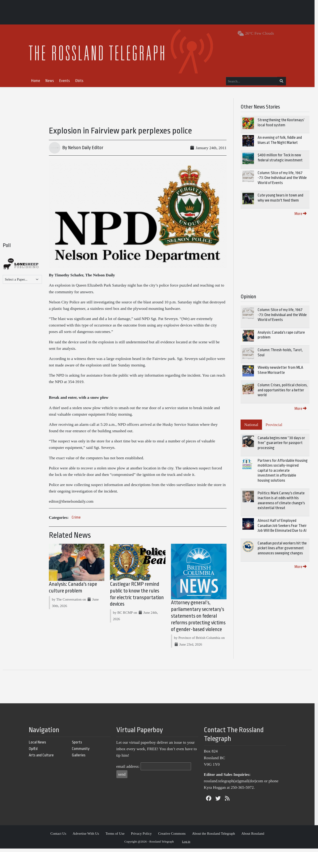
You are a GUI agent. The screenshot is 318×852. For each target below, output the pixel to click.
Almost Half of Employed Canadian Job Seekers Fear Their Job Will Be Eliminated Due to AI (285, 525)
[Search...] (253, 81)
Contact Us (60, 837)
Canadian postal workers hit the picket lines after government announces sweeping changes (285, 548)
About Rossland (254, 837)
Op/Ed (34, 752)
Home (37, 81)
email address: (129, 769)
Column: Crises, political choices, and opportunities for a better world (286, 390)
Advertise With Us (87, 837)
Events (66, 81)
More (304, 213)
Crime (76, 519)
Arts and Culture (42, 758)
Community (82, 752)
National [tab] (255, 424)
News (51, 81)
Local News (39, 745)
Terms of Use (116, 837)
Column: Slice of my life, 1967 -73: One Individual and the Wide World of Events (285, 178)
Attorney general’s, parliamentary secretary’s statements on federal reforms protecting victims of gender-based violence (200, 619)
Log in (188, 844)
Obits (81, 81)
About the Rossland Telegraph (215, 837)
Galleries (80, 758)
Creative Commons (173, 837)
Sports (79, 745)
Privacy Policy (143, 837)
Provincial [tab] (277, 424)
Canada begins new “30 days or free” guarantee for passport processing (285, 443)
